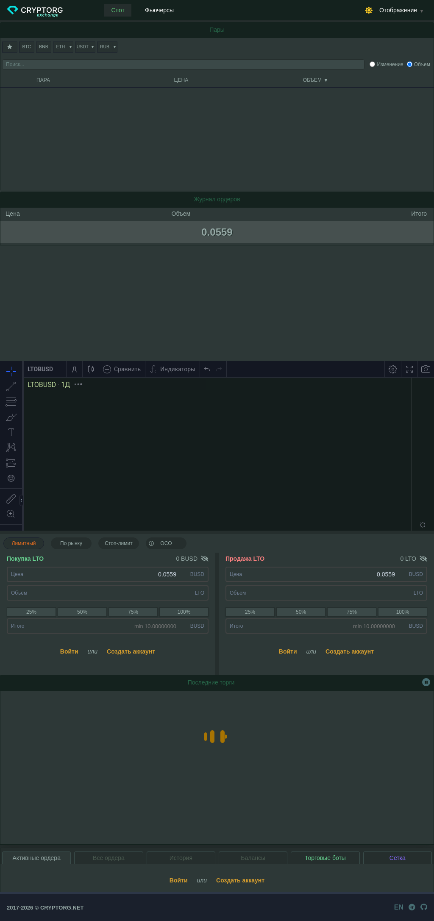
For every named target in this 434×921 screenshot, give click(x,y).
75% (133, 612)
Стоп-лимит (118, 543)
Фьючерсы (159, 10)
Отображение (398, 10)
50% (82, 612)
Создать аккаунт (131, 651)
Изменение (390, 64)
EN (398, 907)
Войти (69, 651)
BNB (43, 47)
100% (184, 612)
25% (31, 612)
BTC (26, 47)
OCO (160, 543)
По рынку (71, 543)
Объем (422, 64)
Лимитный (24, 543)
